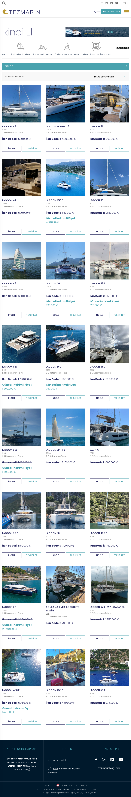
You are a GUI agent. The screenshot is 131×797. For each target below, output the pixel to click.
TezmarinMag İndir (109, 767)
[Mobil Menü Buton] (126, 12)
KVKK (55, 768)
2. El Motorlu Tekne (42, 49)
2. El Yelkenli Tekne (20, 49)
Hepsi (5, 54)
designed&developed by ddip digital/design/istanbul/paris (69, 791)
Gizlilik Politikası (80, 789)
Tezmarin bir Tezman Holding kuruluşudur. (65, 784)
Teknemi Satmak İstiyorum (96, 49)
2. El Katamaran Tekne (67, 49)
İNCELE (11, 147)
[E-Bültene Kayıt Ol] (79, 760)
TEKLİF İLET (31, 147)
